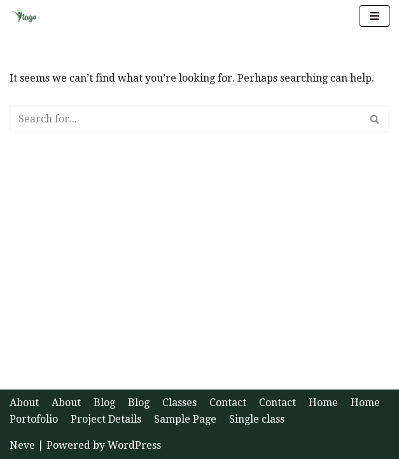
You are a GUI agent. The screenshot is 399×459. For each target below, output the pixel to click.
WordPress (134, 445)
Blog (104, 403)
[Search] (185, 119)
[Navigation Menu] (374, 16)
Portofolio (34, 419)
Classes (179, 403)
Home (323, 403)
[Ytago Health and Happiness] (28, 16)
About (24, 403)
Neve (22, 445)
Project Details (106, 419)
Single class (256, 419)
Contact (227, 403)
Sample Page (185, 419)
